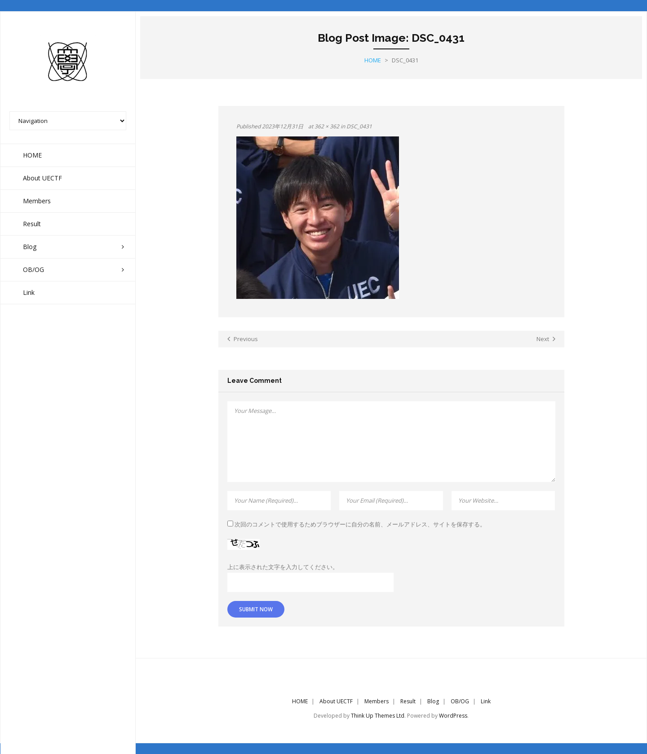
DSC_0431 (359, 126)
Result (408, 701)
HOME (300, 701)
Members (376, 701)
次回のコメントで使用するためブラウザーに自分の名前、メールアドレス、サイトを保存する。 (360, 524)
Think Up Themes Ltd (377, 715)
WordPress (453, 715)
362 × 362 (327, 126)
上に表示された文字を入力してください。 (282, 566)
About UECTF (336, 701)
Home (372, 60)
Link (486, 701)
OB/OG (460, 701)
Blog (433, 701)
